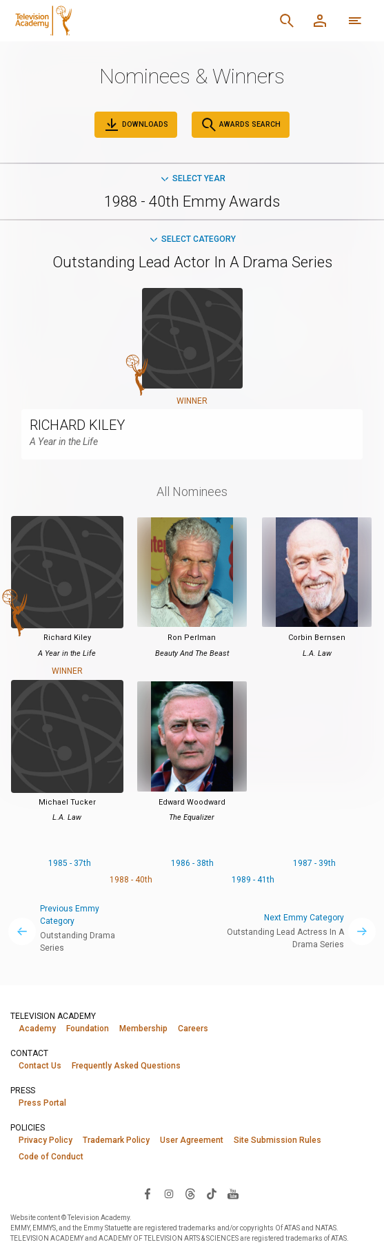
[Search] (286, 20)
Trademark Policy (116, 1140)
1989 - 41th (253, 880)
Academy (37, 1028)
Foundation (87, 1028)
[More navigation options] (355, 20)
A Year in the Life (64, 441)
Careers (193, 1028)
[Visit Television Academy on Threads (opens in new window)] (190, 1194)
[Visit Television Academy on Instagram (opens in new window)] (169, 1194)
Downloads (135, 124)
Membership (143, 1028)
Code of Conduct (51, 1156)
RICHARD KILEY (77, 425)
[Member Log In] (319, 20)
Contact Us (40, 1066)
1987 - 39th (314, 863)
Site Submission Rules (277, 1140)
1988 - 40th (131, 880)
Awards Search (241, 124)
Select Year (192, 178)
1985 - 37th (69, 863)
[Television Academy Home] (113, 20)
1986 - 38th (192, 863)
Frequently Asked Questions (126, 1066)
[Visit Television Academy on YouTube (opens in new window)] (233, 1194)
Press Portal (42, 1103)
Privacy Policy (45, 1140)
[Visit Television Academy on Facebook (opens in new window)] (147, 1194)
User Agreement (191, 1140)
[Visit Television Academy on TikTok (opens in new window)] (212, 1194)
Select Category (192, 239)
